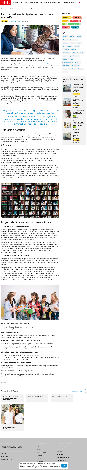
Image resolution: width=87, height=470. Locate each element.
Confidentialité (61, 460)
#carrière (77, 62)
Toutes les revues (62, 449)
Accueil (3, 8)
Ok (64, 466)
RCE (64, 24)
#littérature (65, 49)
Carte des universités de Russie (52, 2)
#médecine (70, 46)
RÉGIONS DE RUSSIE (62, 446)
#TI (63, 46)
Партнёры (60, 454)
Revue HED (24, 2)
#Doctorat (65, 40)
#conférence (72, 69)
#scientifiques (75, 65)
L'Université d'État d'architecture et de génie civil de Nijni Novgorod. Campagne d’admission (78, 88)
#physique (65, 43)
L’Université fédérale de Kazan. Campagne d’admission (78, 101)
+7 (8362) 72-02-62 (7, 456)
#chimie (73, 43)
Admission (17, 8)
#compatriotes (66, 52)
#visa (72, 59)
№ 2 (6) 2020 (25, 21)
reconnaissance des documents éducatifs (39, 64)
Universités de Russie (36, 2)
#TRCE (82, 52)
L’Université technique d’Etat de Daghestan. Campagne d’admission (78, 135)
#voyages (80, 69)
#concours (65, 59)
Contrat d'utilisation (63, 457)
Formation (77, 17)
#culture (73, 49)
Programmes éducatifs (69, 2)
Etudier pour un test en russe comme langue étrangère (78, 112)
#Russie (77, 46)
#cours (64, 56)
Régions (75, 27)
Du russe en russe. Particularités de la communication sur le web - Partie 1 (78, 123)
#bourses (75, 52)
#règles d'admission (14, 21)
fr (79, 2)
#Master (79, 36)
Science (65, 21)
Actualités (15, 2)
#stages (64, 69)
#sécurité (65, 36)
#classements (74, 40)
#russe (79, 43)
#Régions (64, 72)
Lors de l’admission (7, 134)
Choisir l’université (76, 391)
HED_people (75, 21)
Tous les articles (41, 443)
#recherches (65, 65)
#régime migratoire (67, 62)
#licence (72, 36)
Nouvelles (60, 452)
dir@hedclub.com (7, 459)
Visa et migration (75, 24)
